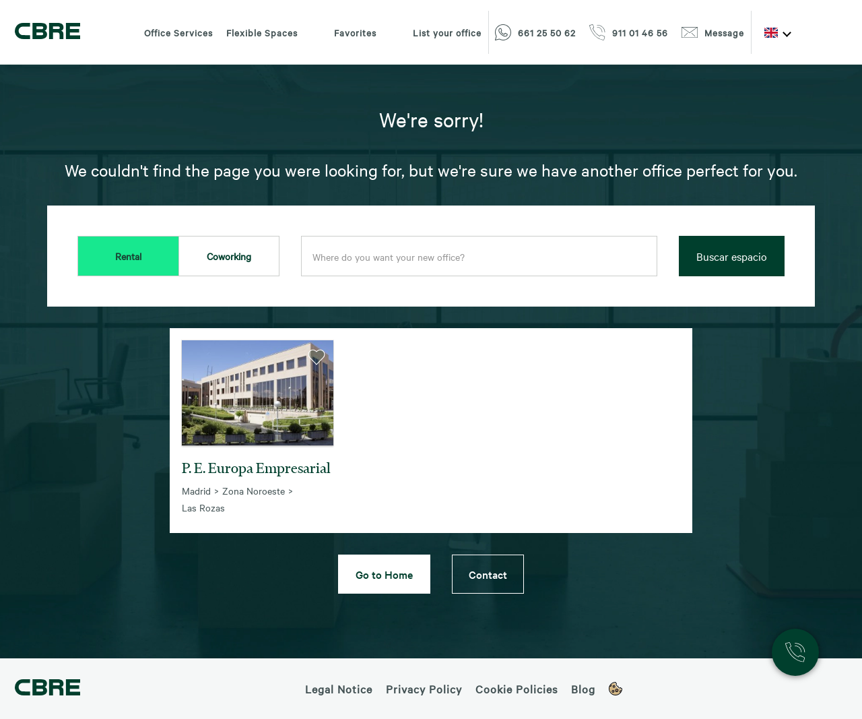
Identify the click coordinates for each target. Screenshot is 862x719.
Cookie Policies (516, 688)
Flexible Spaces (262, 32)
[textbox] (479, 257)
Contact (488, 574)
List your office (436, 32)
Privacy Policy (424, 688)
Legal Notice (338, 688)
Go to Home (384, 574)
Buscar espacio (731, 256)
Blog (583, 688)
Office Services (178, 32)
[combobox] (479, 257)
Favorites (343, 32)
